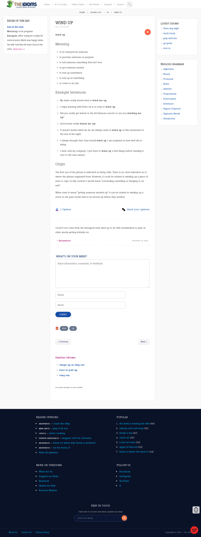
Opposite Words (171, 113)
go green (167, 43)
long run (64, 375)
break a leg (125, 433)
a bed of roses (127, 442)
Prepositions (169, 93)
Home (47, 4)
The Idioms (188, 532)
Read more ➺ (19, 49)
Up (73, 328)
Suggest (108, 4)
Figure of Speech (172, 108)
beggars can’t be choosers (76, 438)
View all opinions (48, 452)
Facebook (124, 471)
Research (44, 481)
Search (120, 4)
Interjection (169, 118)
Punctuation (169, 98)
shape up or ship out (71, 364)
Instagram (125, 476)
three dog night (171, 28)
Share (196, 510)
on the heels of (61, 447)
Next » (144, 341)
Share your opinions (138, 209)
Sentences (168, 103)
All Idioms (94, 4)
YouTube (124, 481)
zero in (166, 48)
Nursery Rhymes (48, 490)
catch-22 (124, 437)
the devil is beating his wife (134, 423)
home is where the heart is (134, 451)
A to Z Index (61, 4)
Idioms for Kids (47, 485)
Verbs (166, 83)
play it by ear (60, 428)
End (64, 328)
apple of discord (128, 447)
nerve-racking (57, 433)
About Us (13, 532)
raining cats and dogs (131, 428)
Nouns (166, 74)
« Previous (63, 341)
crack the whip (61, 423)
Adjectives (168, 69)
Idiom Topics (78, 4)
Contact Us (26, 532)
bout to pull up (68, 370)
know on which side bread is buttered (74, 442)
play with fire (170, 38)
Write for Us (45, 471)
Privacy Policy (42, 532)
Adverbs (167, 88)
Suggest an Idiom (48, 476)
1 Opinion (65, 209)
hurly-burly (169, 33)
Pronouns (168, 79)
